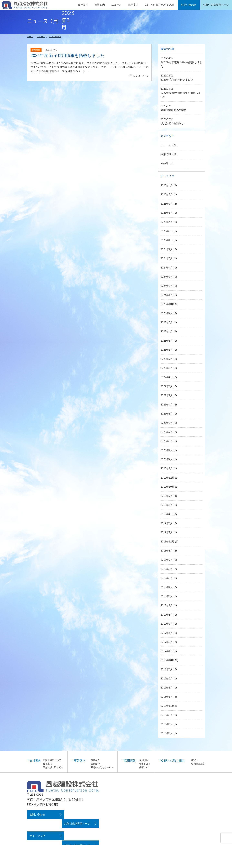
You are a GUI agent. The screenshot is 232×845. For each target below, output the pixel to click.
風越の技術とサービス (102, 767)
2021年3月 (167, 414)
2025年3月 (167, 231)
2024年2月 (167, 286)
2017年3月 (167, 642)
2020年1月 (167, 468)
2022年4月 (167, 377)
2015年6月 (167, 724)
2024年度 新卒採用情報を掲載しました (68, 55)
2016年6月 (167, 679)
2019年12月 (167, 478)
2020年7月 (167, 432)
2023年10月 (167, 304)
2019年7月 (167, 496)
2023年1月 (167, 350)
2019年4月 (167, 514)
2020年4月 (167, 450)
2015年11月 (167, 706)
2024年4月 (167, 268)
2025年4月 (167, 222)
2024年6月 (167, 258)
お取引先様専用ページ (79, 815)
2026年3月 (167, 194)
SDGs (194, 760)
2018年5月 (167, 578)
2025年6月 (167, 213)
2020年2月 (167, 459)
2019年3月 (167, 523)
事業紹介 (95, 760)
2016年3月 (167, 688)
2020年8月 (167, 423)
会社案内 (47, 764)
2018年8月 (167, 551)
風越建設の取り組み (53, 767)
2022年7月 (167, 359)
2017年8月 (167, 615)
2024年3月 (167, 277)
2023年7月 (167, 313)
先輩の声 (143, 767)
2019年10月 (167, 487)
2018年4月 (167, 587)
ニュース (116, 4)
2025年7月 (167, 204)
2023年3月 (167, 341)
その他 (164, 163)
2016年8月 (167, 669)
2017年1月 (167, 651)
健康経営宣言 (198, 764)
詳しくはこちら (139, 75)
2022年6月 (167, 368)
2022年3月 (167, 386)
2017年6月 (167, 633)
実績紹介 (95, 764)
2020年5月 (167, 441)
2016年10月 (167, 660)
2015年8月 (167, 715)
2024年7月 (167, 249)
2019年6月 (167, 505)
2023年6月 (167, 322)
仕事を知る (145, 764)
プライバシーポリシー (79, 827)
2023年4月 (167, 331)
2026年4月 (167, 185)
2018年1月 (167, 605)
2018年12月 (167, 542)
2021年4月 (167, 405)
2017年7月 (167, 624)
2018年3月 (167, 596)
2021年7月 (167, 395)
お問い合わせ (37, 815)
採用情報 (166, 154)
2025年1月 (167, 240)
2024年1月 (167, 295)
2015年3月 (167, 733)
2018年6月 (167, 569)
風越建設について (52, 760)
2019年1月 (167, 532)
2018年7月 (167, 560)
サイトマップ (37, 827)
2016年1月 (167, 697)
